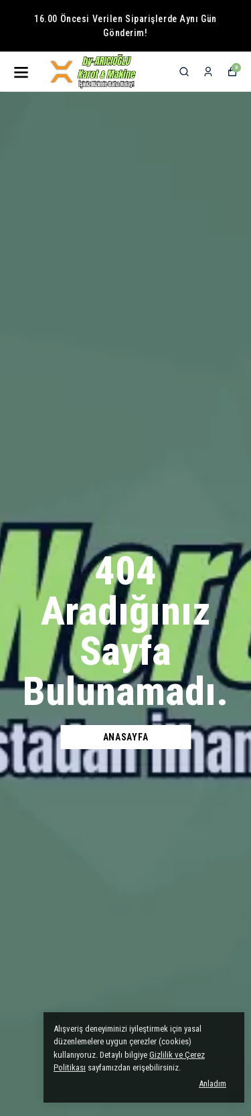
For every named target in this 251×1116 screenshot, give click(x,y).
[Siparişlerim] (208, 71)
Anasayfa (126, 737)
